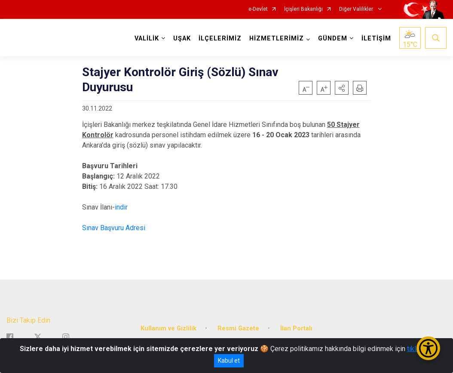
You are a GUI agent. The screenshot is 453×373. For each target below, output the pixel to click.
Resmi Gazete (238, 328)
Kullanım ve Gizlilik (168, 328)
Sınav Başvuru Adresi (113, 228)
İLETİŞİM (376, 38)
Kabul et (229, 360)
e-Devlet (258, 9)
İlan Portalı (296, 328)
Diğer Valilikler (356, 9)
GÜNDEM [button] (332, 38)
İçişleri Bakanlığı (303, 9)
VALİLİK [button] (147, 38)
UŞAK (182, 38)
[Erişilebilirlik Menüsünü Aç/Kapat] (428, 348)
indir (121, 207)
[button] (342, 88)
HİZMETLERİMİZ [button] (276, 38)
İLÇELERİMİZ (220, 38)
